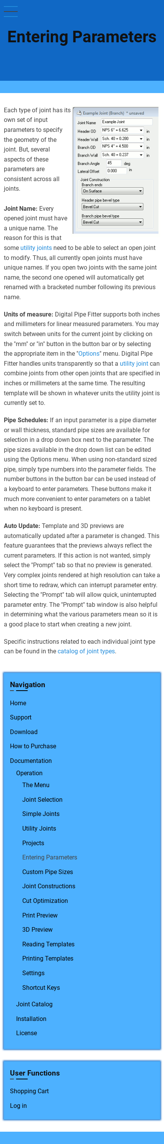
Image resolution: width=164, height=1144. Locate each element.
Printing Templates (47, 958)
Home (18, 703)
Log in (18, 1105)
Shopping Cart (29, 1091)
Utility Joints (39, 828)
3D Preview (37, 929)
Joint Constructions (48, 886)
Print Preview (40, 915)
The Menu (36, 785)
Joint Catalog (34, 1004)
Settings (33, 973)
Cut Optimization (45, 900)
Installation (31, 1018)
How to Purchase (33, 746)
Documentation (31, 760)
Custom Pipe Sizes (47, 872)
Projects (33, 843)
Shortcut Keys (41, 987)
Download (24, 732)
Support (20, 717)
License (26, 1033)
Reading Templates (48, 944)
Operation (29, 773)
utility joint (134, 363)
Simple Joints (41, 814)
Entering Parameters (49, 857)
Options (88, 353)
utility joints (36, 247)
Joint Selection (42, 799)
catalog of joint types (86, 651)
